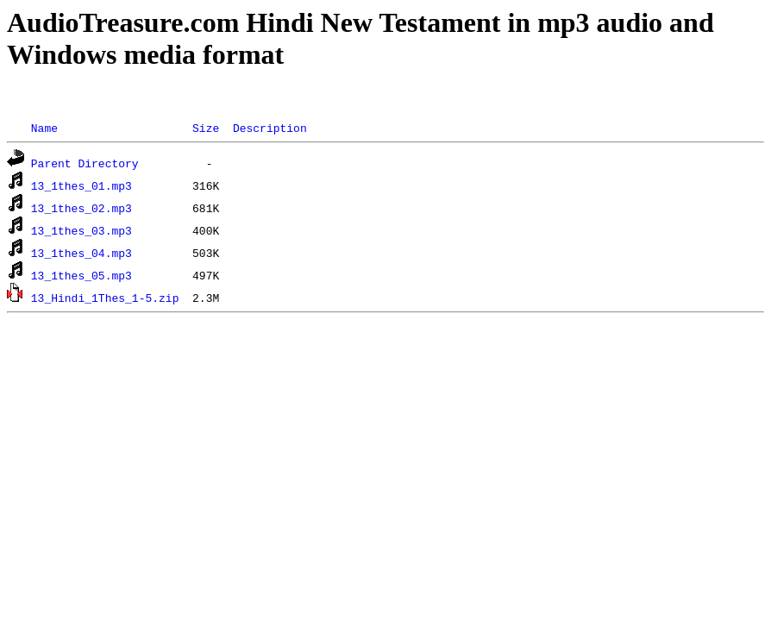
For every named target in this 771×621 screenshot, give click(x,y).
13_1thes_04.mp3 (81, 252)
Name (44, 127)
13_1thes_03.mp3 (81, 230)
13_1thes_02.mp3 (81, 208)
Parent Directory (85, 163)
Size (205, 127)
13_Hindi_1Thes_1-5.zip (105, 297)
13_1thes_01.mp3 (81, 185)
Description (270, 127)
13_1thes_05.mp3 (81, 275)
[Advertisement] (321, 95)
